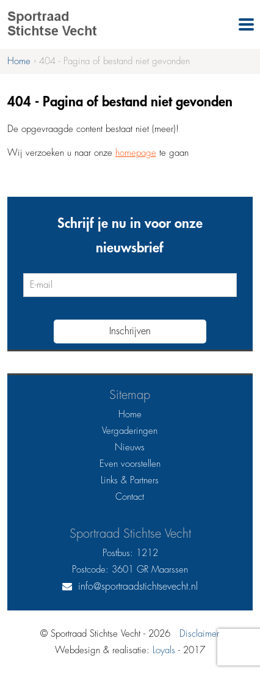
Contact (129, 497)
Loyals (164, 650)
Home (130, 414)
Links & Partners (130, 480)
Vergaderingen (129, 431)
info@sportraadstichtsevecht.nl (138, 587)
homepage (135, 153)
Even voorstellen (130, 464)
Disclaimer (199, 634)
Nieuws (130, 447)
